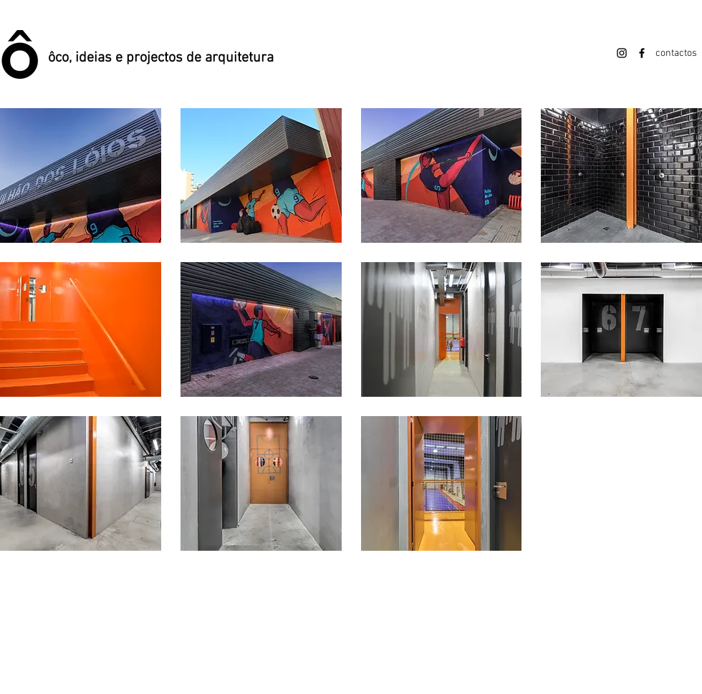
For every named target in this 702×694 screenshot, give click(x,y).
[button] (80, 175)
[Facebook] (641, 53)
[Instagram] (621, 53)
